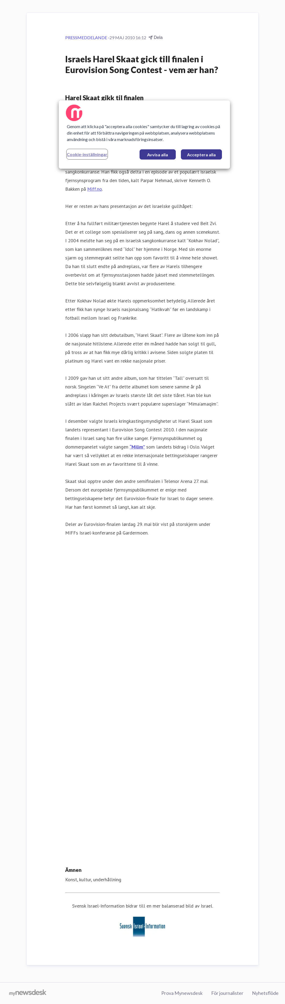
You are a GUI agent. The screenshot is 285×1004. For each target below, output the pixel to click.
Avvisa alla (157, 154)
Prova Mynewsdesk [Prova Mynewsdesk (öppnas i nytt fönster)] (182, 993)
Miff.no (94, 189)
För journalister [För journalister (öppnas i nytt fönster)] (227, 993)
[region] (144, 134)
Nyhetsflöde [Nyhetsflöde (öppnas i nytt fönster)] (265, 993)
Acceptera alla (201, 154)
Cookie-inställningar (87, 154)
